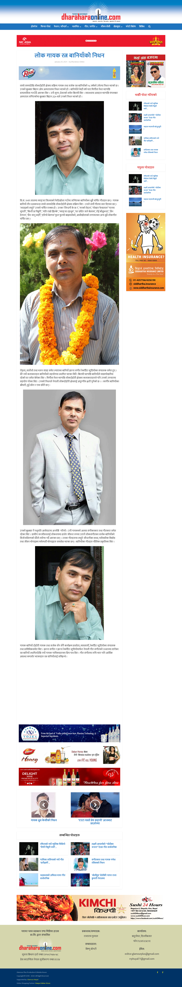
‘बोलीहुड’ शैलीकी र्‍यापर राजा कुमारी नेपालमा (104, 876)
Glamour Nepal (32, 979)
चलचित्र (75, 27)
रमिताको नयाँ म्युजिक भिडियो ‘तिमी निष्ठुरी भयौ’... (52, 845)
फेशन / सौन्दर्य (60, 27)
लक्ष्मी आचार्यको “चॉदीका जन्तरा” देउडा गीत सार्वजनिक (104, 845)
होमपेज (34, 27)
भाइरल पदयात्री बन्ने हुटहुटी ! (152, 128)
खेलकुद (117, 27)
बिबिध (141, 27)
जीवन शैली (105, 27)
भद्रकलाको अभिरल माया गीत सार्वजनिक (52, 876)
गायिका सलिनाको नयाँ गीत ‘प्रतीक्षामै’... (52, 861)
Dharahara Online (77, 62)
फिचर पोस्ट (46, 27)
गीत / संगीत (89, 27)
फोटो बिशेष (131, 27)
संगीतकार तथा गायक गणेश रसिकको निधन (104, 861)
